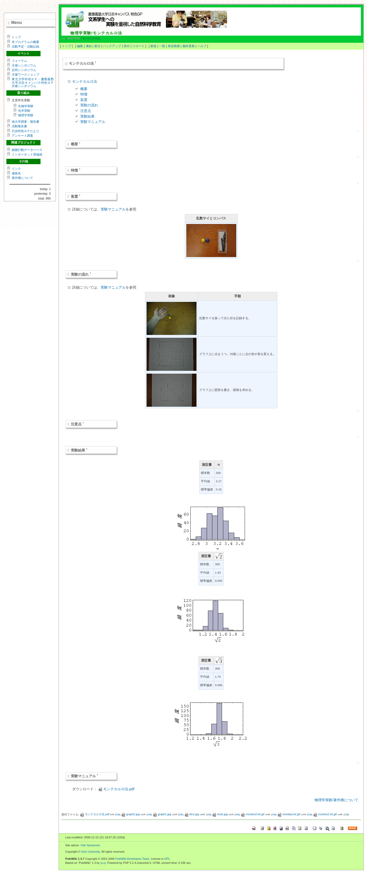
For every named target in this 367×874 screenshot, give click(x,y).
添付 (127, 46)
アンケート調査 (22, 135)
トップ (66, 46)
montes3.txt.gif (252, 814)
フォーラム (19, 61)
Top (63, 38)
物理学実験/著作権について (336, 800)
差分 (97, 46)
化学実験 (24, 110)
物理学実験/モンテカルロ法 (96, 33)
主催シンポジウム (24, 65)
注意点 (85, 111)
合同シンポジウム (24, 70)
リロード (138, 46)
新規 (153, 46)
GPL (167, 858)
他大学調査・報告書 (25, 121)
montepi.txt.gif (288, 814)
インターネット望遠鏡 (27, 154)
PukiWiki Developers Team (132, 858)
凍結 (89, 46)
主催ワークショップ (25, 74)
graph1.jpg (162, 814)
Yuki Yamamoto (90, 845)
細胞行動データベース (27, 150)
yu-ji (103, 862)
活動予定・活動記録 (25, 46)
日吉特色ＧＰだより (25, 131)
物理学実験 (73, 38)
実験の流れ (89, 105)
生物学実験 (25, 106)
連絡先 (16, 173)
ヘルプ (201, 46)
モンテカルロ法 (84, 81)
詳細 (118, 814)
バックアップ (112, 46)
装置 (83, 100)
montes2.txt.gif (325, 814)
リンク (16, 169)
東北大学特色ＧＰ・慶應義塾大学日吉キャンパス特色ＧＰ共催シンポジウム (33, 82)
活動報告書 (19, 126)
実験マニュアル (92, 122)
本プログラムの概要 (25, 42)
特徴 (83, 94)
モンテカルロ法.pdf (116, 789)
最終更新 (188, 46)
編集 (80, 46)
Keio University (90, 851)
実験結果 (87, 116)
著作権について (22, 178)
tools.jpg (220, 814)
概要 (83, 89)
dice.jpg (191, 814)
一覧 (162, 46)
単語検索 (174, 46)
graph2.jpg (130, 814)
